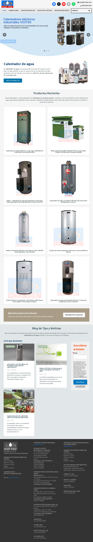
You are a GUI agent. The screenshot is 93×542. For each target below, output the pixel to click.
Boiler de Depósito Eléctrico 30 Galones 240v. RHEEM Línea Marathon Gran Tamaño (24, 251)
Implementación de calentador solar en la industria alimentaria (17, 416)
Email (75, 353)
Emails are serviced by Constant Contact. (80, 376)
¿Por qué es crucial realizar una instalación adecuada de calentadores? (17, 365)
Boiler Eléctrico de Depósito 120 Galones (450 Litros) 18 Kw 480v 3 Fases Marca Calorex (24, 301)
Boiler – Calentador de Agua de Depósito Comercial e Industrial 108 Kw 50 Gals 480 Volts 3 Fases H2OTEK (24, 201)
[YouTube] (64, 4)
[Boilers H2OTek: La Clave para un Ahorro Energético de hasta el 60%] (51, 354)
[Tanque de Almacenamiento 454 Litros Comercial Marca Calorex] (68, 228)
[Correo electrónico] (68, 4)
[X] (59, 4)
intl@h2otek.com (68, 446)
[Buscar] (81, 10)
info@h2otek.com (39, 444)
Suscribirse (80, 382)
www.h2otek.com (14, 477)
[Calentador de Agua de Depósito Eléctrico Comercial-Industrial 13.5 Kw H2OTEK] (68, 277)
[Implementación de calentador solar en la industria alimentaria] (19, 401)
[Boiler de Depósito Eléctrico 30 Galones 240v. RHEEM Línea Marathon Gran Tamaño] (25, 228)
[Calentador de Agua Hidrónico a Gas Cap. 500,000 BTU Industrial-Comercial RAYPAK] (25, 128)
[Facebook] (54, 4)
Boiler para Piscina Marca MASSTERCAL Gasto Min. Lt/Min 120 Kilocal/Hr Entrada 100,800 (68, 151)
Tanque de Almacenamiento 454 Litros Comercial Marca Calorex (68, 251)
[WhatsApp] (73, 4)
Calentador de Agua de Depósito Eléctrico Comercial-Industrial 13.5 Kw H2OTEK (68, 301)
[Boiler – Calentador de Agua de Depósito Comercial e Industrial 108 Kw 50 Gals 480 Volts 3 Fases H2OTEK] (25, 178)
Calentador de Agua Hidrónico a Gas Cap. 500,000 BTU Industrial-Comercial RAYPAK (24, 151)
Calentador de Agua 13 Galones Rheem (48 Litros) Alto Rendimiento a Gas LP (68, 201)
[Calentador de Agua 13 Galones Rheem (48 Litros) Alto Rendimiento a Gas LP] (68, 178)
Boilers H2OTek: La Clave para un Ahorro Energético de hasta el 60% (51, 369)
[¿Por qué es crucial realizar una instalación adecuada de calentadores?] (19, 352)
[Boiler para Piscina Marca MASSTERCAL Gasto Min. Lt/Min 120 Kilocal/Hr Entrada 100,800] (68, 128)
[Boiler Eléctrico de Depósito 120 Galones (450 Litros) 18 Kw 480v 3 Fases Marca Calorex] (25, 277)
